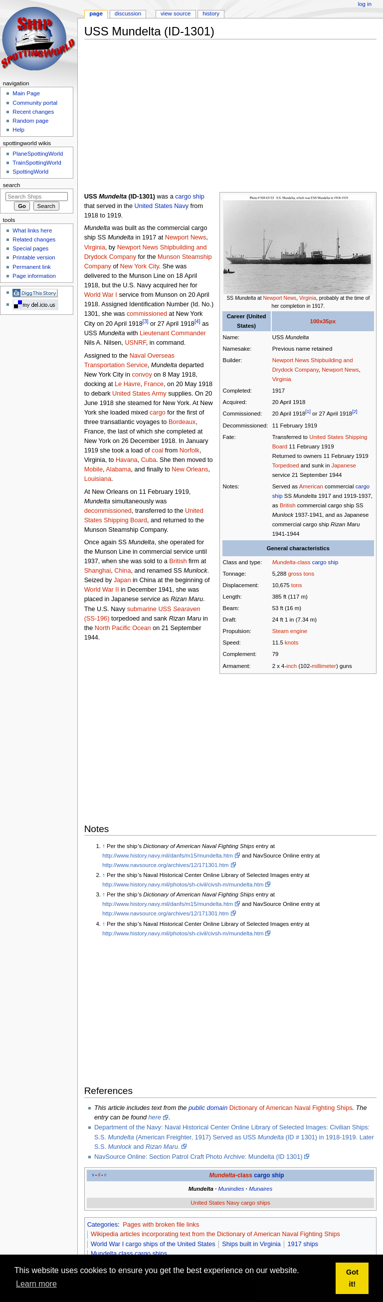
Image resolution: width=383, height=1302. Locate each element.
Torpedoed (285, 465)
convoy (142, 374)
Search (11, 185)
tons (296, 585)
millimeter (324, 666)
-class (291, 562)
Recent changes (33, 112)
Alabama (118, 469)
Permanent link (31, 267)
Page (96, 13)
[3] (146, 321)
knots (291, 643)
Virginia (307, 298)
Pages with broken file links (161, 1224)
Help (18, 130)
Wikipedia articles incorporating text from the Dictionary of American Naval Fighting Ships (215, 1234)
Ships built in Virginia (251, 1244)
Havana (127, 459)
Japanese (343, 465)
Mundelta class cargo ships (129, 1253)
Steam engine (289, 631)
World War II (101, 589)
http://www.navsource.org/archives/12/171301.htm (165, 865)
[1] (308, 412)
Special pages (30, 248)
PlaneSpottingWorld (37, 154)
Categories (102, 1224)
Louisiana (97, 478)
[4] (197, 321)
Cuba (148, 459)
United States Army (139, 393)
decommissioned (108, 510)
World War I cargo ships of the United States (153, 1244)
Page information (34, 276)
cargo (158, 412)
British (288, 505)
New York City (139, 266)
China (122, 570)
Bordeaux (182, 422)
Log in (365, 4)
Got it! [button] (352, 1278)
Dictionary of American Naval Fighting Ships (291, 1107)
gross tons (301, 574)
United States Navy (161, 206)
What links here (32, 230)
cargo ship (325, 562)
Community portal (34, 103)
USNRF (135, 342)
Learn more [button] (36, 1284)
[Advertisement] (233, 117)
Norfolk (189, 450)
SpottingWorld (30, 172)
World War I (100, 294)
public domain (208, 1107)
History (210, 13)
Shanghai (97, 570)
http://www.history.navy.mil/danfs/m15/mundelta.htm (167, 856)
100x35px (323, 321)
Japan (122, 580)
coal (157, 450)
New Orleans (190, 469)
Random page (30, 121)
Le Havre (127, 384)
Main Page (26, 93)
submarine (142, 609)
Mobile (93, 469)
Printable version (33, 257)
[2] (355, 412)
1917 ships (303, 1244)
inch (291, 666)
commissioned (147, 313)
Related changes (33, 239)
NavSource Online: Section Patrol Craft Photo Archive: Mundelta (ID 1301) (198, 1156)
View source (176, 13)
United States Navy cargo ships (230, 1203)
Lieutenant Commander (173, 333)
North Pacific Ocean (123, 628)
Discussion (128, 13)
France (154, 384)
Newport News (279, 298)
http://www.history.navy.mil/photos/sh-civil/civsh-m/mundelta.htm (182, 884)
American (311, 486)
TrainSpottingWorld (36, 163)
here (155, 1117)
